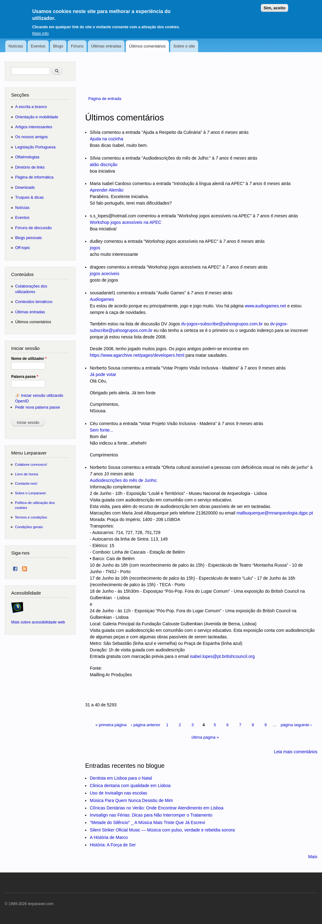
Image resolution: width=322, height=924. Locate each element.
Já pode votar (103, 374)
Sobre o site (184, 46)
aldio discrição (103, 164)
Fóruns (77, 46)
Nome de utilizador (29, 358)
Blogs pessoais (28, 237)
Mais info (40, 30)
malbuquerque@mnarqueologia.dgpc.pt (275, 512)
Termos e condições (31, 517)
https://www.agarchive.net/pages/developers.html (137, 355)
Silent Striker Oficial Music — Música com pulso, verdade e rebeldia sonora (162, 829)
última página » (205, 737)
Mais (312, 856)
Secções (20, 94)
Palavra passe (24, 376)
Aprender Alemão (106, 190)
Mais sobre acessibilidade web (38, 622)
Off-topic (22, 247)
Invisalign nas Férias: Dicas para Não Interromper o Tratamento (151, 815)
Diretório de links (30, 167)
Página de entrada (104, 98)
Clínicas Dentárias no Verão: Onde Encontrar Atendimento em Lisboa (156, 807)
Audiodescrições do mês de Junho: (123, 480)
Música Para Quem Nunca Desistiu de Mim (131, 800)
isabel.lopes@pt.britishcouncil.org (222, 656)
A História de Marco (109, 837)
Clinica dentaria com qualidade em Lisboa (130, 785)
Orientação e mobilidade (36, 117)
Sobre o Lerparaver (30, 493)
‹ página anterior (145, 724)
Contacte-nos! (26, 483)
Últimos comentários (147, 46)
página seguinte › (296, 724)
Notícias (15, 46)
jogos (95, 247)
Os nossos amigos (31, 136)
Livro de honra (26, 474)
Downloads (25, 187)
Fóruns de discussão (33, 227)
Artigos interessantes (33, 127)
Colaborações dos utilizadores (31, 289)
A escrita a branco (31, 106)
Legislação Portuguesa (35, 147)
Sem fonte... (101, 430)
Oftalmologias (27, 157)
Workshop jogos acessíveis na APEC (125, 222)
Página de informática (34, 177)
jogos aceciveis (104, 273)
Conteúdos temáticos (33, 301)
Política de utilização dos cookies (35, 505)
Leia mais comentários (295, 751)
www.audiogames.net (265, 305)
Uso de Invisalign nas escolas (118, 792)
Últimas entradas (106, 46)
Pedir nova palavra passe (37, 407)
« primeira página (110, 724)
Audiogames (102, 299)
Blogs (58, 46)
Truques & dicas (29, 197)
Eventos (38, 46)
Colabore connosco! (31, 464)
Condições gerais (29, 527)
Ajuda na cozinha (106, 138)
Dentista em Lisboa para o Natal (121, 778)
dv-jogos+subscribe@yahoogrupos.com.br (222, 323)
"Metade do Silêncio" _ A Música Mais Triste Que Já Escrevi (147, 822)
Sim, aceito (274, 5)
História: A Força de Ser (113, 844)
